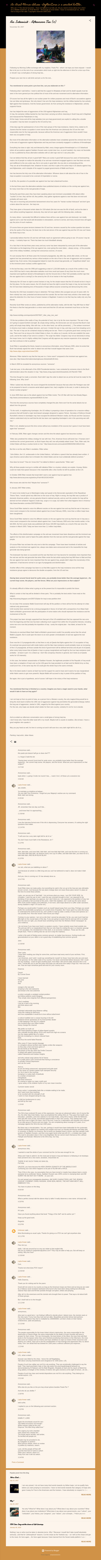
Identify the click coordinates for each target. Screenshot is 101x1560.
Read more (86, 1495)
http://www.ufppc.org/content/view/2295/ (24, 351)
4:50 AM (21, 1140)
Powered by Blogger (50, 1550)
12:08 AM (21, 1255)
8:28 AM (21, 798)
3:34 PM (21, 1457)
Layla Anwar (22, 785)
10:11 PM (21, 1236)
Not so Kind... (15, 1477)
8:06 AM (21, 1190)
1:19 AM (21, 1104)
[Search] (94, 5)
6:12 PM (21, 843)
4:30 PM (21, 1201)
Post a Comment (18, 1462)
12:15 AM (21, 1324)
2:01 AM (21, 1378)
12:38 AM (21, 944)
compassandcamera (55, 1554)
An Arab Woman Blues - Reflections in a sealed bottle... (46, 4)
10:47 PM (21, 879)
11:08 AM (21, 813)
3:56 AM (21, 779)
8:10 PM (21, 858)
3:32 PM (21, 1409)
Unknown (21, 1230)
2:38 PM (21, 1394)
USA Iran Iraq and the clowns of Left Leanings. (27, 1524)
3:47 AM (21, 767)
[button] (90, 20)
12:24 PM (21, 827)
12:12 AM (21, 1303)
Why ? (12, 1501)
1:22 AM (21, 1346)
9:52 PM (21, 1224)
